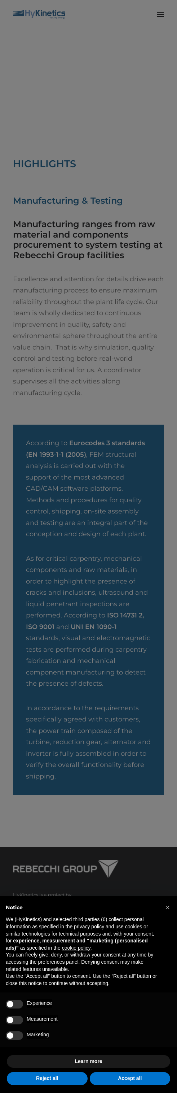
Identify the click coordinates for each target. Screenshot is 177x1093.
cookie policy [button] (76, 948)
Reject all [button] (47, 1078)
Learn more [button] (88, 1061)
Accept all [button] (130, 1078)
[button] (167, 907)
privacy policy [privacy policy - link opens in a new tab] (89, 926)
